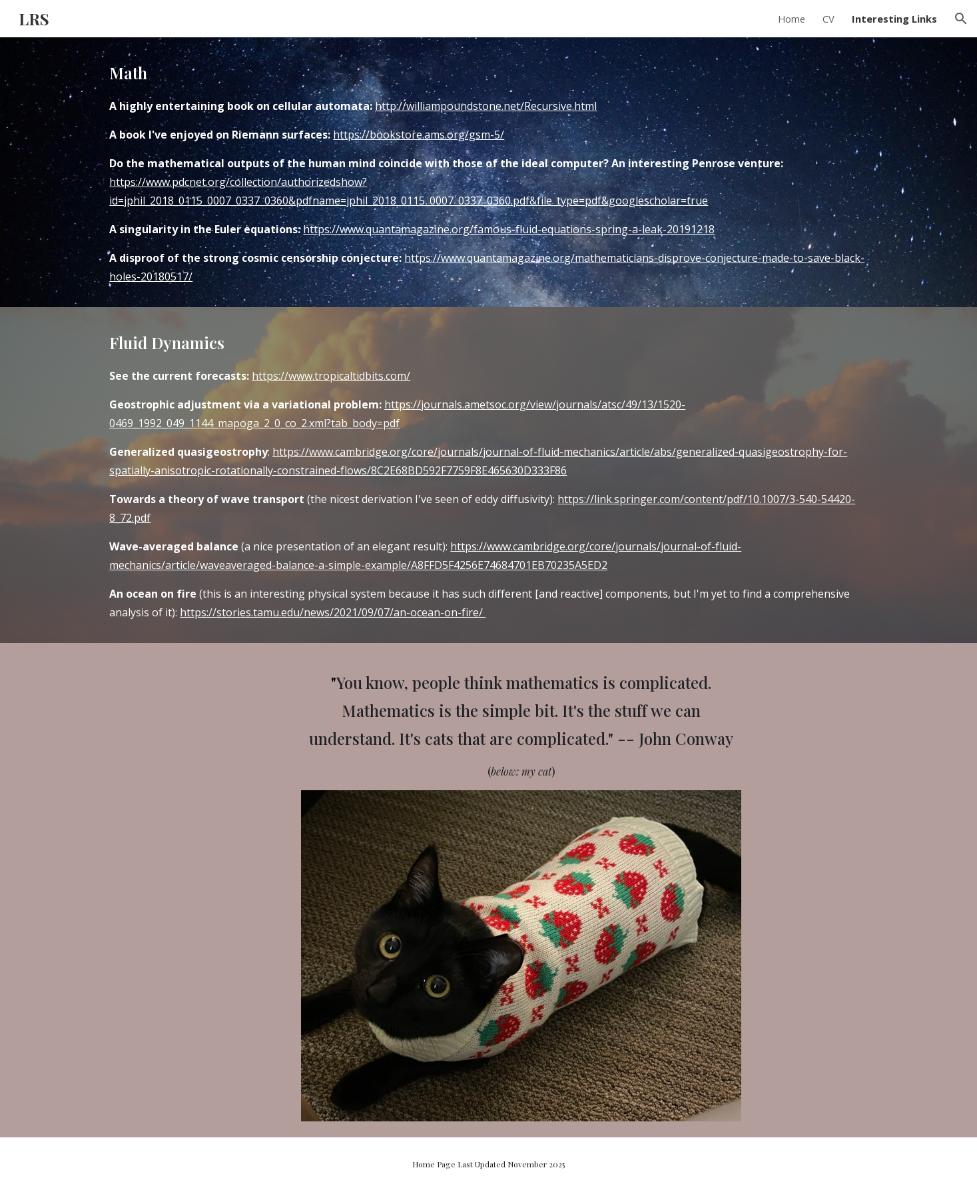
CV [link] (828, 18)
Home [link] (791, 18)
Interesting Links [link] (894, 18)
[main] (488, 172)
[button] (961, 19)
